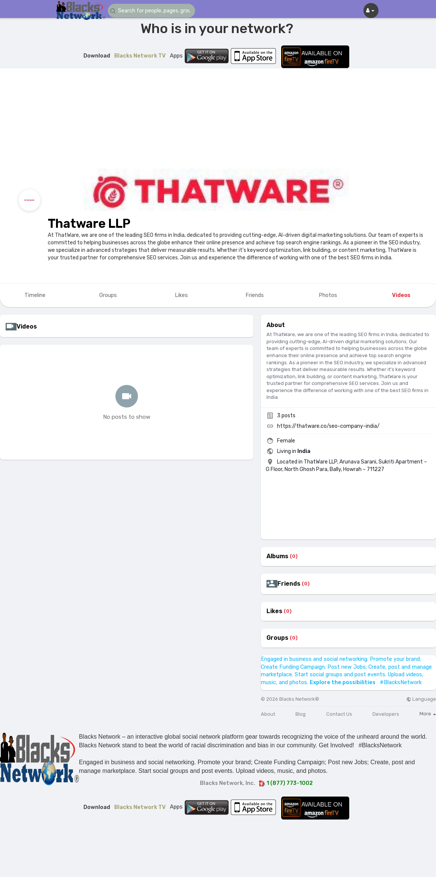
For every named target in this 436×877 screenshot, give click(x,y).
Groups (277, 638)
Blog (300, 714)
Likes (274, 611)
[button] (153, 11)
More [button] (427, 713)
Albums (277, 556)
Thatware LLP (89, 223)
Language (421, 699)
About (268, 714)
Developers (385, 714)
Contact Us (339, 714)
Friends (288, 584)
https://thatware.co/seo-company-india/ (328, 426)
